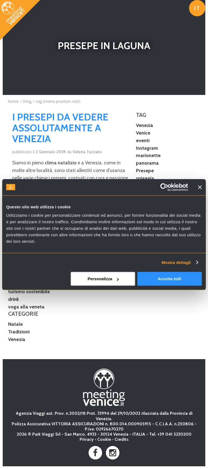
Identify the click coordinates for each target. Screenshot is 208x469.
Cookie (104, 439)
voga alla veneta (26, 307)
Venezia (144, 125)
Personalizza (103, 278)
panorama (147, 163)
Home (13, 101)
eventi (143, 140)
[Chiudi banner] (200, 187)
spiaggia (145, 178)
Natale (15, 324)
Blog (27, 101)
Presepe (145, 171)
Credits (122, 439)
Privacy (87, 439)
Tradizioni (19, 332)
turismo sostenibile (29, 292)
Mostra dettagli (176, 262)
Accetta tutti (169, 278)
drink (13, 299)
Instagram (147, 148)
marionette (148, 155)
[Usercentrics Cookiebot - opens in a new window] (164, 187)
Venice (143, 133)
